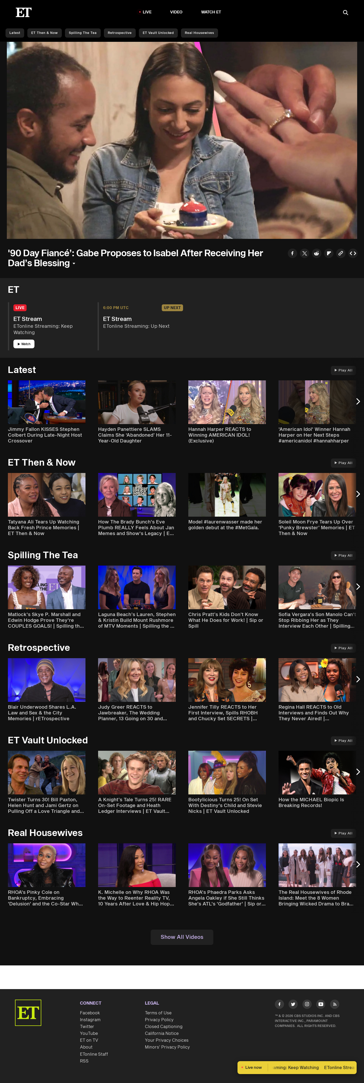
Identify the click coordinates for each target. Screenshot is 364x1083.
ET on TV (89, 1040)
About (86, 1047)
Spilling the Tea (83, 33)
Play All (343, 370)
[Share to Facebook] (292, 254)
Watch (24, 344)
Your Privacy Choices (167, 1040)
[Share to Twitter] (304, 254)
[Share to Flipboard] (328, 254)
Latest (14, 33)
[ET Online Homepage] (24, 12)
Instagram (90, 1020)
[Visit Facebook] (279, 1005)
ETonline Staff (94, 1054)
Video (176, 12)
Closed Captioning (164, 1027)
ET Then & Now (44, 33)
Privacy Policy (159, 1020)
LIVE (147, 12)
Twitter (87, 1027)
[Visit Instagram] (307, 1005)
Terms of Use (158, 1013)
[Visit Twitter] (293, 1005)
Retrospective (120, 33)
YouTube (89, 1033)
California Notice (162, 1033)
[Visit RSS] (334, 1005)
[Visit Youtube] (320, 1005)
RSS (84, 1061)
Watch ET (211, 12)
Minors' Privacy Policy (167, 1047)
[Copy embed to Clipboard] (353, 254)
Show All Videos (182, 937)
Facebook (90, 1013)
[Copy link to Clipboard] (341, 254)
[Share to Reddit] (316, 254)
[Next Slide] (357, 404)
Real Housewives (199, 33)
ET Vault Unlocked (158, 33)
